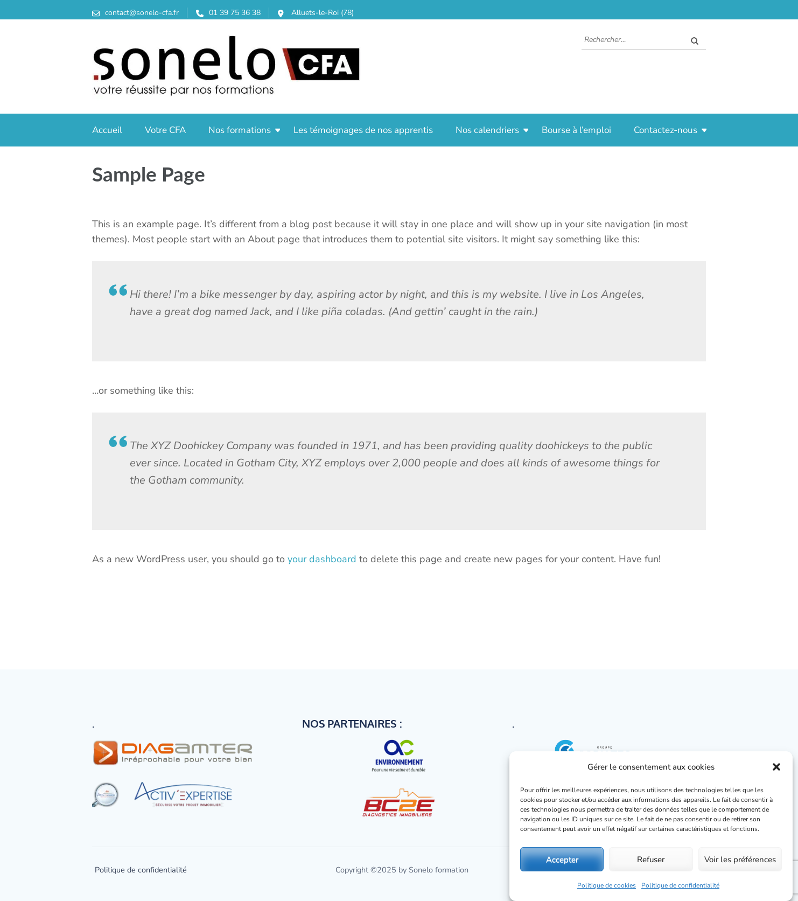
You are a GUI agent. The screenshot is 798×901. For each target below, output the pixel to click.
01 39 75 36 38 (235, 13)
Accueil (107, 130)
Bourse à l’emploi (576, 130)
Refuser (650, 859)
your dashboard (322, 559)
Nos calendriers (487, 130)
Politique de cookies (606, 885)
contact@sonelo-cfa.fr (142, 13)
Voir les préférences (740, 859)
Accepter (562, 859)
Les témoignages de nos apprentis (363, 130)
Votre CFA (165, 130)
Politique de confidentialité (680, 885)
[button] (776, 767)
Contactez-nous (665, 130)
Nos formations (239, 130)
